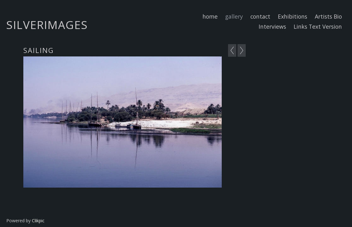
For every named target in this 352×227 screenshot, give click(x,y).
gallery (234, 16)
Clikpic (38, 221)
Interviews (272, 26)
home (210, 16)
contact (260, 16)
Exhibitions (292, 16)
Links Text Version (318, 26)
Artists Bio (328, 16)
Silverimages (47, 24)
